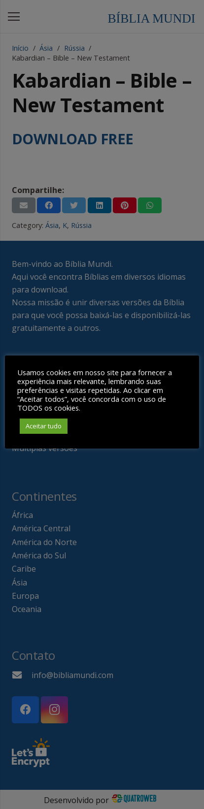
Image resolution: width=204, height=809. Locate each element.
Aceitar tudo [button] (44, 425)
